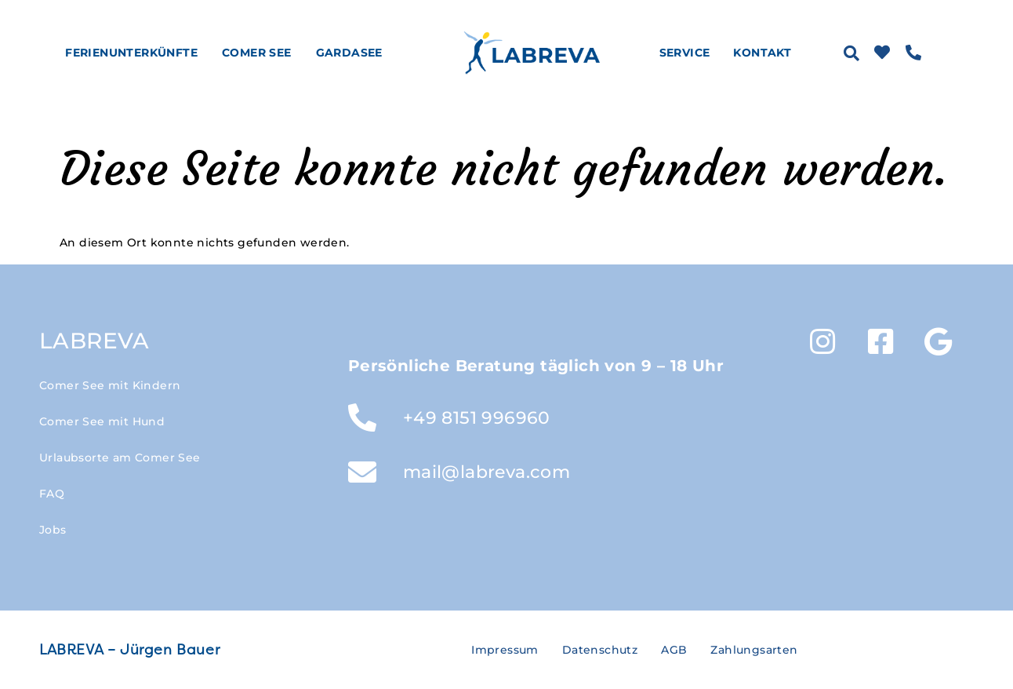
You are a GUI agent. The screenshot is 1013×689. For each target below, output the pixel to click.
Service (688, 52)
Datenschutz (599, 650)
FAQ (51, 494)
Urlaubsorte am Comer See (120, 457)
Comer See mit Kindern (109, 385)
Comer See (261, 52)
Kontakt (762, 53)
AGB (674, 650)
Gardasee (353, 52)
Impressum (505, 650)
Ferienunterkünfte (135, 52)
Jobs (53, 530)
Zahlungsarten (753, 650)
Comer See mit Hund (102, 421)
